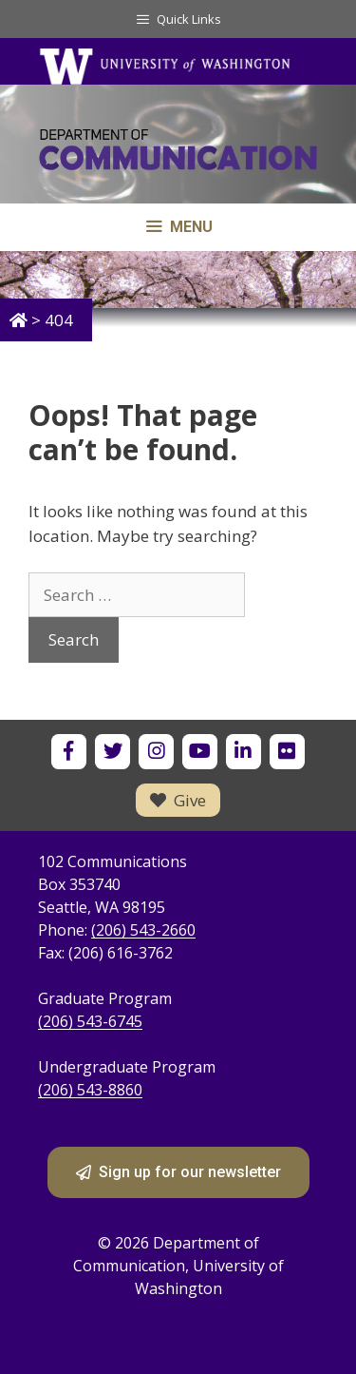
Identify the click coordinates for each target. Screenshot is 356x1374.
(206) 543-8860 (90, 1089)
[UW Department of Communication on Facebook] (68, 751)
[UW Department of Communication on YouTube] (199, 751)
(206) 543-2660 (143, 929)
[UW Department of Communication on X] (112, 751)
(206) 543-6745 (90, 1021)
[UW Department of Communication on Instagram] (156, 751)
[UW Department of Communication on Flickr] (287, 751)
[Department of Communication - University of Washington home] (178, 153)
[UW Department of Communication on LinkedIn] (243, 751)
